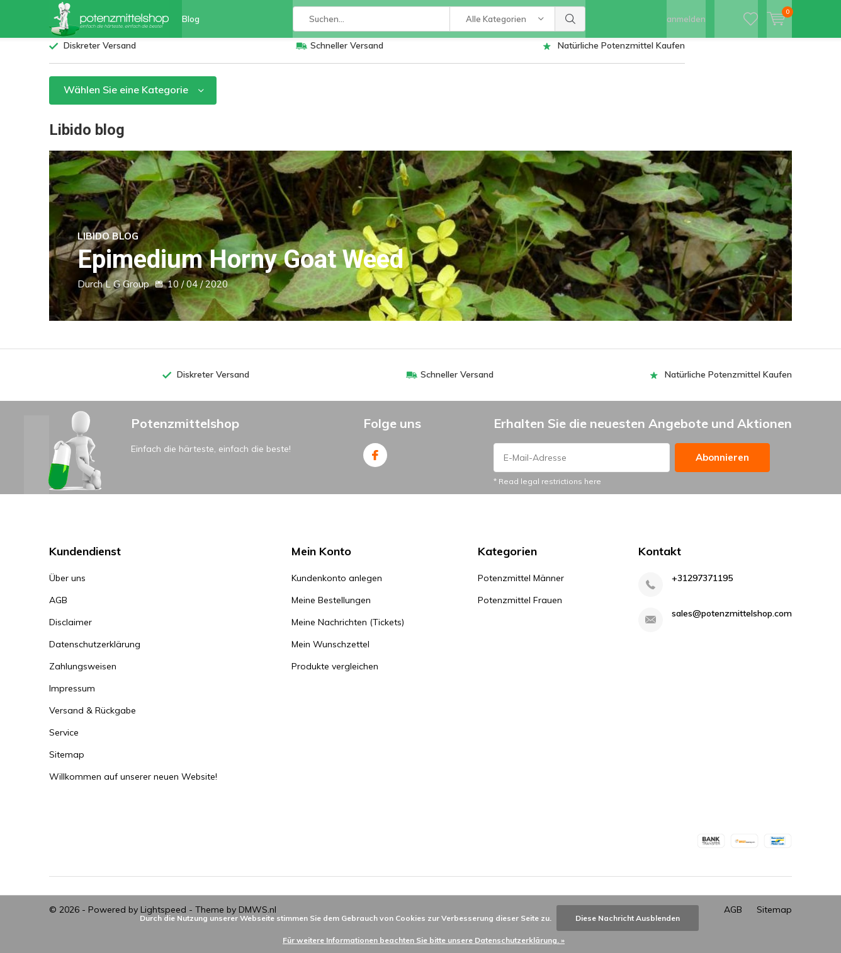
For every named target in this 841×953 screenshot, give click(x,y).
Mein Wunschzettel (330, 653)
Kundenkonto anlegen (336, 587)
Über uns (67, 587)
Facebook (375, 462)
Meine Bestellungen (331, 609)
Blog (191, 19)
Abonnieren (722, 467)
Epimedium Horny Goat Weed (260, 262)
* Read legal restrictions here (547, 490)
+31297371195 (702, 587)
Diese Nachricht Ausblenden (627, 918)
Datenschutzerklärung (94, 653)
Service (64, 742)
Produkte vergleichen (334, 675)
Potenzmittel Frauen (520, 609)
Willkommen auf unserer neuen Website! (133, 786)
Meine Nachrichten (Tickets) (347, 631)
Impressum (72, 697)
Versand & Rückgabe (92, 719)
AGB (58, 609)
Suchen (570, 19)
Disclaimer (70, 631)
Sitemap (66, 764)
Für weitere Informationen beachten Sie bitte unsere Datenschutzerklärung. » (424, 940)
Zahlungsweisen (82, 675)
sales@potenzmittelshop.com (732, 623)
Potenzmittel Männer (521, 587)
